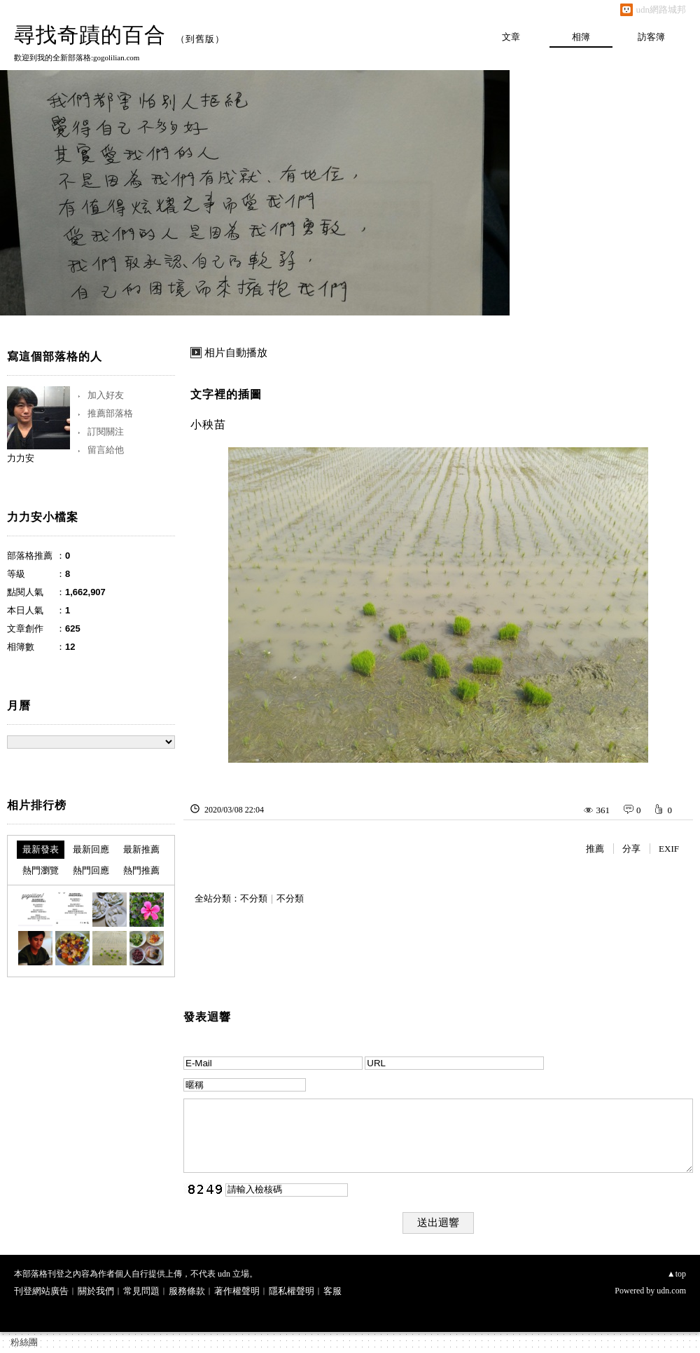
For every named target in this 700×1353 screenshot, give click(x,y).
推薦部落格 (110, 413)
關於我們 (96, 1291)
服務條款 (187, 1291)
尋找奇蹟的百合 (90, 34)
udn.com (671, 1291)
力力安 (20, 458)
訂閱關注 (106, 431)
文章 (511, 37)
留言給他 (106, 449)
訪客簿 (651, 37)
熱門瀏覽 (40, 870)
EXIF (669, 848)
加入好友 (106, 395)
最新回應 (91, 849)
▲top (676, 1274)
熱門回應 (91, 870)
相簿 (581, 37)
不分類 (253, 898)
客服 (332, 1291)
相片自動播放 (235, 352)
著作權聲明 (237, 1291)
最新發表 (40, 849)
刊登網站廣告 (41, 1291)
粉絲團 (24, 1342)
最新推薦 (141, 849)
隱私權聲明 (291, 1291)
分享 (631, 848)
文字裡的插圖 (226, 394)
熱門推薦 (141, 870)
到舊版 (200, 39)
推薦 (595, 848)
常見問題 (141, 1291)
